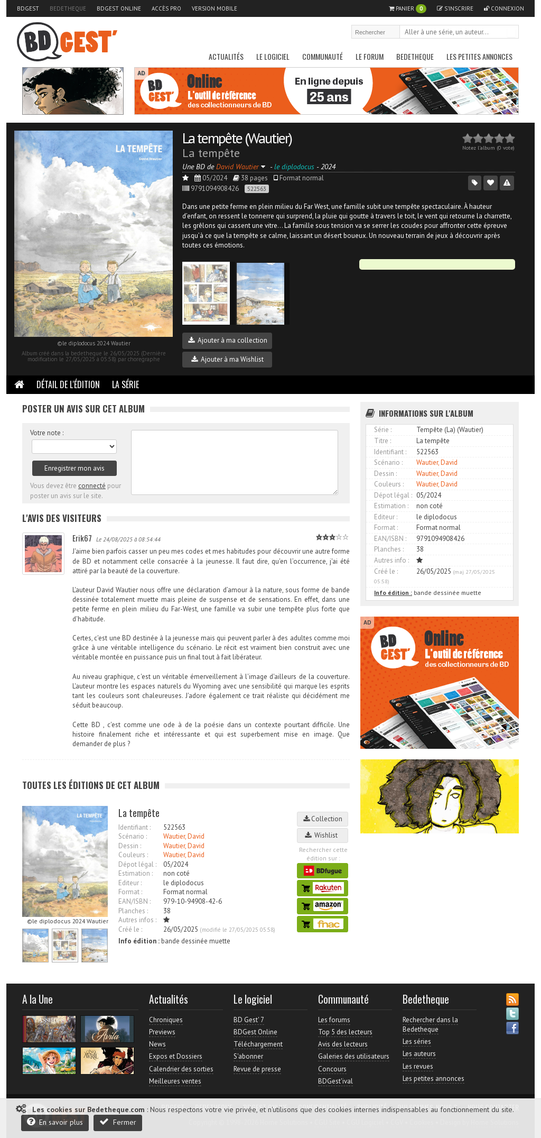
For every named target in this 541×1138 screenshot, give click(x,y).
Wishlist (323, 835)
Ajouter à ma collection (227, 340)
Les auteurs (419, 1053)
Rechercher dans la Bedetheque (430, 1024)
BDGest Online (119, 8)
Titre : (382, 440)
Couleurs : (133, 854)
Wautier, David (183, 836)
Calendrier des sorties (181, 1068)
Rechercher (511, 33)
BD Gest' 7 (249, 1019)
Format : (130, 891)
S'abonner (248, 1056)
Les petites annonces (479, 56)
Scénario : (132, 836)
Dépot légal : (137, 864)
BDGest (28, 8)
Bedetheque (68, 8)
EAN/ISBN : (134, 901)
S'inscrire (455, 8)
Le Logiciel (273, 56)
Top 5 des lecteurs (345, 1031)
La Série (125, 384)
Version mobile (214, 8)
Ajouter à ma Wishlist (227, 359)
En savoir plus (55, 1122)
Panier (407, 8)
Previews (162, 1031)
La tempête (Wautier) (237, 138)
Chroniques (166, 1019)
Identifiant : (134, 827)
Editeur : (130, 882)
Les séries (417, 1041)
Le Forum (370, 56)
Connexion (504, 8)
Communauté (322, 56)
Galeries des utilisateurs (353, 1056)
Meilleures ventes (175, 1081)
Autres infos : (137, 919)
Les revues (418, 1066)
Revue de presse (257, 1068)
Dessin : (129, 845)
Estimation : (135, 873)
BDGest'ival (335, 1081)
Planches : (133, 910)
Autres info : (391, 560)
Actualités (226, 56)
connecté (92, 485)
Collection (322, 818)
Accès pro (166, 8)
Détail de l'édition (68, 384)
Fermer (117, 1122)
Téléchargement (258, 1044)
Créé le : (130, 929)
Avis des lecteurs (343, 1044)
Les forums (334, 1019)
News (157, 1044)
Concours (332, 1068)
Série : (382, 429)
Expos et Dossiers (175, 1056)
